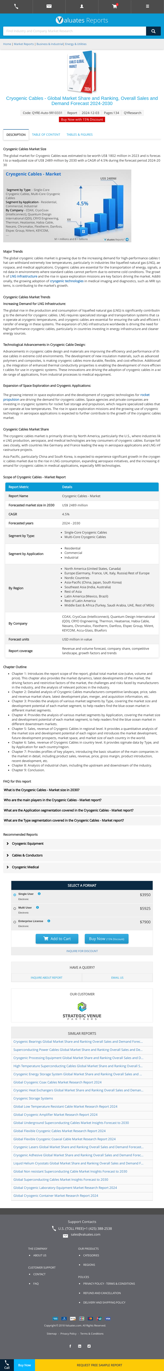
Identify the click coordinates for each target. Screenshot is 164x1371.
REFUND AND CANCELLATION (102, 1293)
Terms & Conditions (92, 1333)
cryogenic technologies (66, 281)
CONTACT (39, 1274)
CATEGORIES (91, 1255)
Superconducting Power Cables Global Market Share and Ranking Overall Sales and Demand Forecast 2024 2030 (78, 1049)
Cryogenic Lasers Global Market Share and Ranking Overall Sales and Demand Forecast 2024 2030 (78, 1147)
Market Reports (24, 44)
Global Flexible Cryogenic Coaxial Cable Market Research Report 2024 (64, 1139)
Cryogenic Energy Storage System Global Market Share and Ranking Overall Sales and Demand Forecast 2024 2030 (78, 1074)
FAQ (36, 1284)
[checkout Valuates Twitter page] (91, 1348)
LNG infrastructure (23, 276)
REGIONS (89, 1265)
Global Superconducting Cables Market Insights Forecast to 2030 (60, 1179)
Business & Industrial (50, 44)
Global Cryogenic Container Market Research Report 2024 (55, 1195)
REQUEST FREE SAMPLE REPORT (99, 1365)
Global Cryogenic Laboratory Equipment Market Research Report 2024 (65, 1187)
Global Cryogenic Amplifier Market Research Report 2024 (55, 1114)
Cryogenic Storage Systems (33, 1098)
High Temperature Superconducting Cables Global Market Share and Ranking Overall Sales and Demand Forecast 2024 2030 (78, 1066)
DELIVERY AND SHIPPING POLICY (104, 1302)
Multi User (25, 907)
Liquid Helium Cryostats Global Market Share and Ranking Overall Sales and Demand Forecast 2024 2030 (78, 1163)
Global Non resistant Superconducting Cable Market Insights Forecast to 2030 (70, 1171)
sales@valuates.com (85, 1234)
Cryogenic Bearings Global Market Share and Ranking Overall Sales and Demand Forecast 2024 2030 (78, 1041)
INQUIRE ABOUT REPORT (46, 978)
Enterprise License (30, 921)
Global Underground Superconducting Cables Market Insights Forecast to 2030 (71, 1122)
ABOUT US (39, 1255)
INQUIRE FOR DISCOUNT (82, 951)
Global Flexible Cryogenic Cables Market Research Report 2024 (59, 1131)
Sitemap (52, 1333)
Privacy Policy (68, 1333)
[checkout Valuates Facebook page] (72, 1348)
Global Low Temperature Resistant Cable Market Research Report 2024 (65, 1106)
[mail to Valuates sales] (49, 7)
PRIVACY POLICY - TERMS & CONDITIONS (109, 1284)
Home (7, 44)
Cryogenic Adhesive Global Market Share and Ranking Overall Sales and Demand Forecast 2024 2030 (78, 1155)
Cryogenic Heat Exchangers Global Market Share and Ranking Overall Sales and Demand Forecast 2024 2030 (78, 1090)
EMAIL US (117, 978)
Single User (26, 894)
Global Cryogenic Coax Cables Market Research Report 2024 (57, 1082)
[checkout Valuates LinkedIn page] (82, 1348)
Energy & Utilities (75, 44)
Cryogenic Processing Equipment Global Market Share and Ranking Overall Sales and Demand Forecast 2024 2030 (78, 1058)
